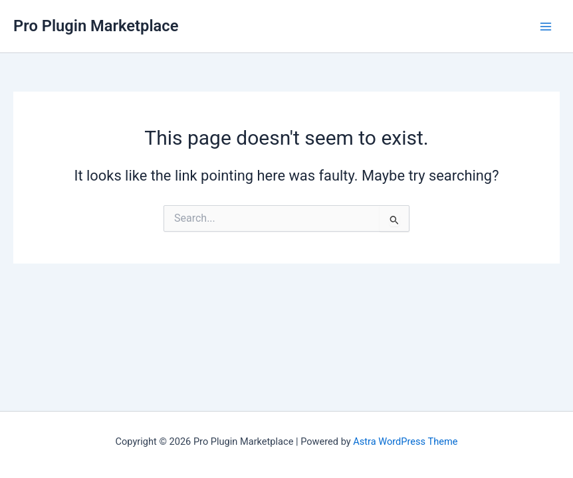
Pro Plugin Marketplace (95, 26)
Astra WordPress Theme (405, 441)
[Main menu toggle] (546, 26)
